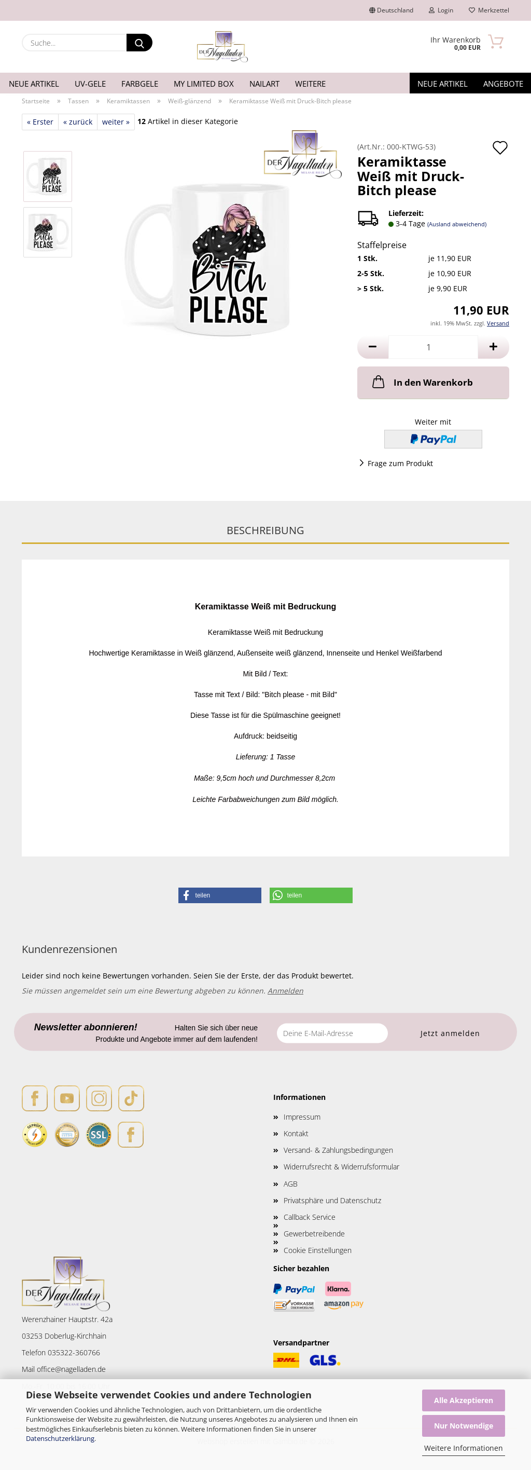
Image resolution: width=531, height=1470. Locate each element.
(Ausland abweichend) (456, 224)
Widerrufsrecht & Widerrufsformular (341, 1167)
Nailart (264, 83)
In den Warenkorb (421, 381)
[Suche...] (139, 42)
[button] (372, 347)
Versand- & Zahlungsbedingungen (338, 1150)
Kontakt (296, 1133)
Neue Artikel (34, 83)
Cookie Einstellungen (318, 1250)
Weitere (310, 83)
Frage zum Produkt (400, 463)
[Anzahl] (433, 347)
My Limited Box (204, 83)
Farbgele (139, 83)
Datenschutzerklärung (60, 1438)
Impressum (302, 1117)
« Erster (40, 122)
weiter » (116, 122)
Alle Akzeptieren (463, 1400)
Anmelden (285, 991)
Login (441, 10)
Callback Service (310, 1217)
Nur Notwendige (463, 1426)
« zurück (77, 122)
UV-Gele (90, 83)
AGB (291, 1184)
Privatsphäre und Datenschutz (332, 1200)
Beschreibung (265, 530)
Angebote (503, 83)
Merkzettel (489, 10)
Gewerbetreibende (314, 1233)
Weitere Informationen (463, 1448)
